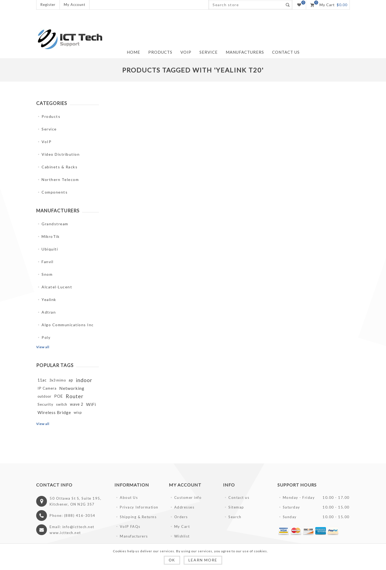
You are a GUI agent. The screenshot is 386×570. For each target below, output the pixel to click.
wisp (78, 412)
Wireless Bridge (54, 412)
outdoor (44, 396)
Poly (46, 337)
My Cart (182, 526)
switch (61, 404)
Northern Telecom (60, 179)
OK (172, 560)
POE (58, 396)
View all (42, 347)
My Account (74, 4)
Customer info (188, 497)
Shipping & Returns (138, 517)
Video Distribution (61, 154)
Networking (71, 388)
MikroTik (51, 236)
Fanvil (47, 261)
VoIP (46, 141)
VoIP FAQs (130, 526)
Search (287, 4)
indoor (84, 380)
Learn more (202, 560)
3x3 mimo (57, 380)
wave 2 (76, 404)
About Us (129, 497)
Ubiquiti (50, 249)
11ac (42, 380)
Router (74, 396)
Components (55, 192)
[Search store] (246, 4)
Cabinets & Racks (59, 167)
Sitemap (236, 507)
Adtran (49, 312)
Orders (181, 517)
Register (47, 4)
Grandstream (55, 224)
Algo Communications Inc (68, 324)
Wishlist (182, 536)
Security (45, 404)
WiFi (91, 404)
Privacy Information (139, 507)
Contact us (238, 497)
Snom (47, 274)
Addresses (184, 507)
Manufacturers (134, 536)
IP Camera (47, 388)
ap (71, 380)
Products (51, 116)
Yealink (49, 299)
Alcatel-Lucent (57, 287)
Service (49, 129)
